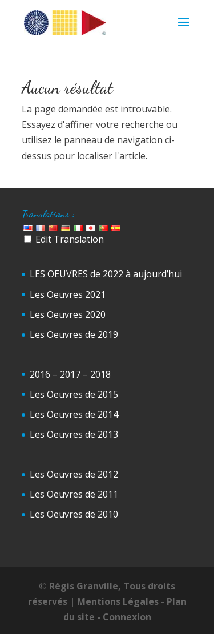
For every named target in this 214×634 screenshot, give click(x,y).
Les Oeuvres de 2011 (74, 494)
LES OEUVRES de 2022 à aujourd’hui (106, 274)
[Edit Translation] (27, 239)
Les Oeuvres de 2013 (74, 434)
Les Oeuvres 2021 (68, 294)
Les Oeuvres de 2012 (74, 474)
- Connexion (124, 617)
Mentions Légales (118, 601)
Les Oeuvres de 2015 (74, 394)
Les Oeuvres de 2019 (74, 334)
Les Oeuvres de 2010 (74, 514)
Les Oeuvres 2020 (68, 314)
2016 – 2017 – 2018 (70, 374)
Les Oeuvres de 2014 (74, 414)
